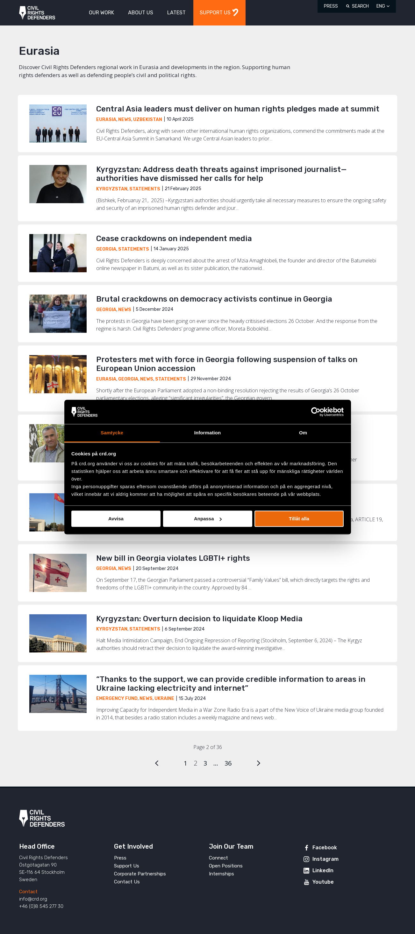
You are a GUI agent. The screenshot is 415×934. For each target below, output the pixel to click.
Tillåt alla (299, 518)
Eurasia (106, 119)
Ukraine (164, 698)
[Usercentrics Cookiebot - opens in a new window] (316, 412)
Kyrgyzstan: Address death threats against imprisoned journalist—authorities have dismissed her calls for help (221, 174)
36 (228, 763)
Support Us (126, 866)
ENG (380, 6)
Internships (221, 874)
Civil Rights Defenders (37, 13)
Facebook (324, 848)
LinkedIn (322, 870)
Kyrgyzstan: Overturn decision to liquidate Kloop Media (199, 618)
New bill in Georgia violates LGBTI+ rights (173, 558)
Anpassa (208, 518)
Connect (218, 858)
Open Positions (226, 866)
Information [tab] (207, 433)
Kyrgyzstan (111, 189)
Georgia (106, 249)
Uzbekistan (147, 119)
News (124, 119)
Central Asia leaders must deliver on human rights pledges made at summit (237, 108)
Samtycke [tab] (112, 433)
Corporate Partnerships (140, 874)
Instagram (325, 859)
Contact (28, 892)
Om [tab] (303, 433)
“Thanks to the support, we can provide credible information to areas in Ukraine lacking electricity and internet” (230, 684)
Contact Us (127, 882)
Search (360, 6)
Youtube (323, 882)
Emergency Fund (117, 698)
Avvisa (116, 518)
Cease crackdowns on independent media (174, 238)
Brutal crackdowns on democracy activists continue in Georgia (214, 299)
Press (331, 6)
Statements (144, 189)
